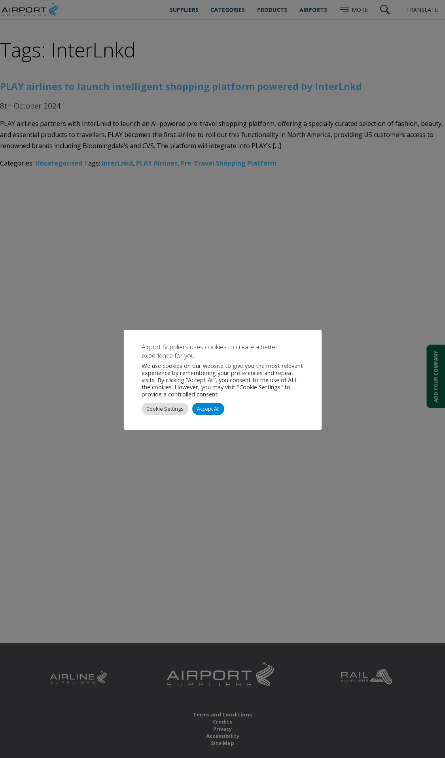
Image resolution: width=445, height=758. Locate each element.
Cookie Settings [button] (165, 408)
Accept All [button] (208, 408)
